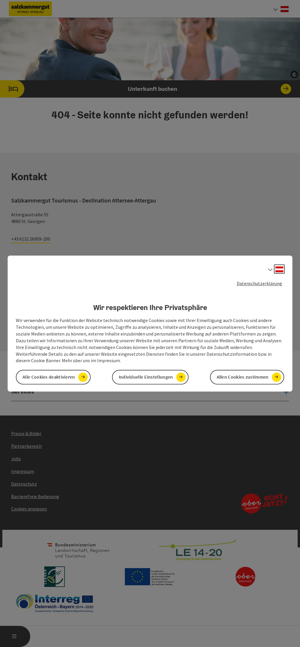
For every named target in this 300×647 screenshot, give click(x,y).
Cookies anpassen (29, 509)
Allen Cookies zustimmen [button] (243, 377)
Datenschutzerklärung (259, 283)
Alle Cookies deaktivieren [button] (49, 377)
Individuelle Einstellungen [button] (146, 377)
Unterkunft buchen (145, 89)
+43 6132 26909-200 (30, 239)
